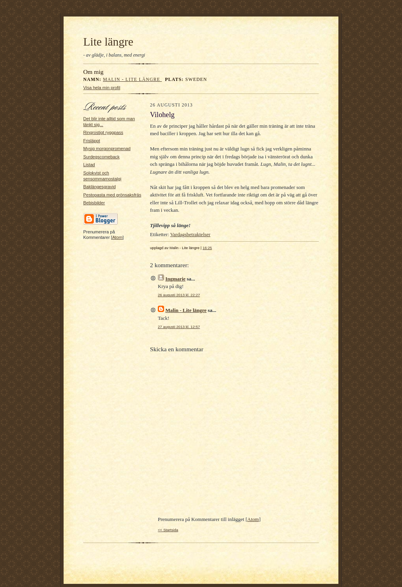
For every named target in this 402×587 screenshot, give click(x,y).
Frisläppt (91, 140)
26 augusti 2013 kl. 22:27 (179, 295)
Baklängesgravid (99, 186)
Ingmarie (175, 279)
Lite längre (108, 41)
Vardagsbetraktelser (190, 234)
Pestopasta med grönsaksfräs (112, 195)
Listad (89, 164)
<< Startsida (168, 530)
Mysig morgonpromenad (106, 148)
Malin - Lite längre (132, 79)
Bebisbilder (94, 202)
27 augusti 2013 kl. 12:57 (179, 327)
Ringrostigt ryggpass (103, 132)
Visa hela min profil (101, 87)
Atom (117, 237)
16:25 (207, 248)
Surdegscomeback (101, 156)
